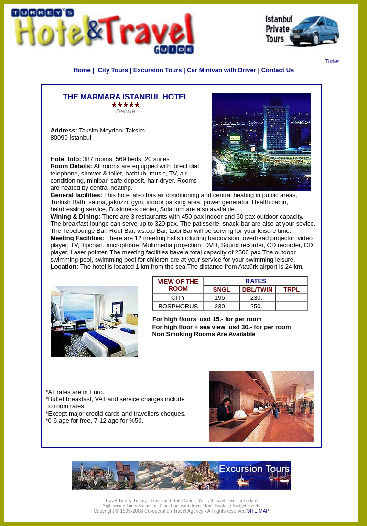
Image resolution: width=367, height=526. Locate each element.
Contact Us (277, 70)
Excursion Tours (156, 70)
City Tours (113, 70)
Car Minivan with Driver (221, 70)
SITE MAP (258, 511)
